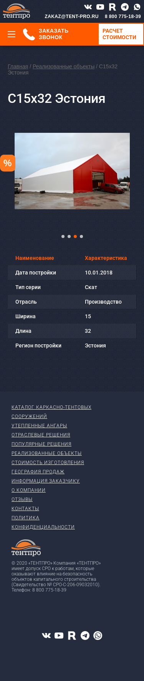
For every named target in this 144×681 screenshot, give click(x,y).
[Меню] (11, 34)
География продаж (38, 471)
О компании (29, 490)
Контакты (25, 508)
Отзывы (22, 499)
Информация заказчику (46, 481)
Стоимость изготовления (48, 462)
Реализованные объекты (63, 66)
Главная (18, 66)
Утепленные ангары (39, 425)
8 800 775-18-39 (123, 16)
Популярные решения (41, 444)
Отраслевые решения (41, 435)
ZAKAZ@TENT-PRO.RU (72, 16)
